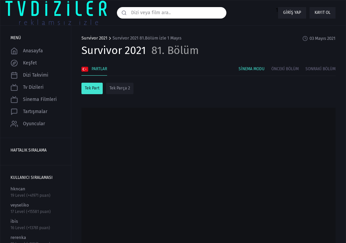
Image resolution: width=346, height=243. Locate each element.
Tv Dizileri (27, 87)
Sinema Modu (252, 68)
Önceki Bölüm (285, 68)
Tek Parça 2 (119, 88)
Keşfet (23, 63)
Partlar (94, 69)
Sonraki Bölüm (320, 68)
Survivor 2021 (94, 38)
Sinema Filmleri (33, 99)
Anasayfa (26, 51)
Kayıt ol (322, 12)
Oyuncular (27, 124)
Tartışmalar (28, 111)
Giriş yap (292, 12)
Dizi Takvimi (29, 75)
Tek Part (92, 88)
